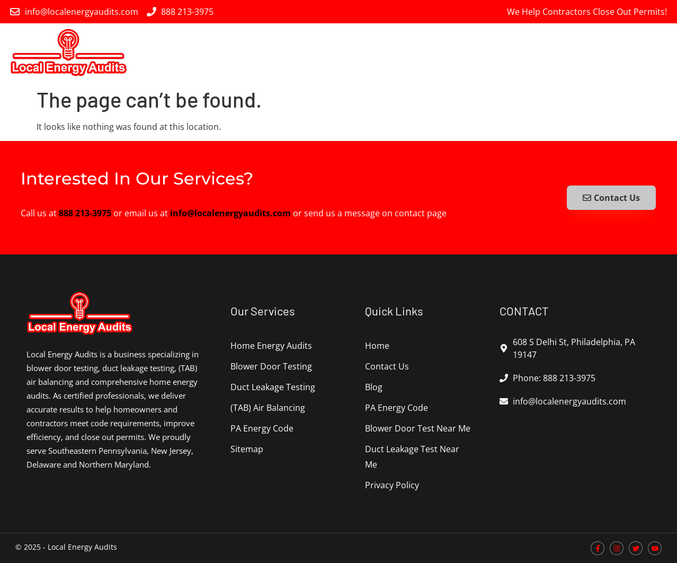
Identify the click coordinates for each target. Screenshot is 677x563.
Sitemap (246, 449)
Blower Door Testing (352, 52)
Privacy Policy (392, 485)
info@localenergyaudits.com (230, 213)
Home (377, 345)
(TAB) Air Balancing (544, 52)
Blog (373, 387)
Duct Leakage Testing (446, 52)
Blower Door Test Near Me (417, 428)
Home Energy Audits (259, 52)
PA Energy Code (632, 52)
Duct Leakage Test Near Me (412, 456)
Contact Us (387, 366)
